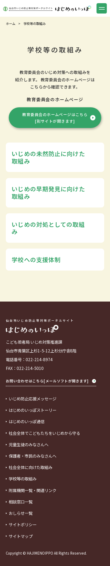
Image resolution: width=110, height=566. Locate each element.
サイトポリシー (22, 525)
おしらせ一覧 (21, 513)
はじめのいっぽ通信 (26, 421)
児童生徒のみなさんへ (28, 444)
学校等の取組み (22, 479)
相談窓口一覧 (21, 502)
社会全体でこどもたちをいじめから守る (44, 433)
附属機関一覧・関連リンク (32, 490)
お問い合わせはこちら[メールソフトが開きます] (51, 381)
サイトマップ (21, 536)
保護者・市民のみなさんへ (32, 456)
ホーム (10, 23)
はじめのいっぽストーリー (32, 410)
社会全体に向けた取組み (30, 467)
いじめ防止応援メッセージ (32, 399)
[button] (102, 8)
